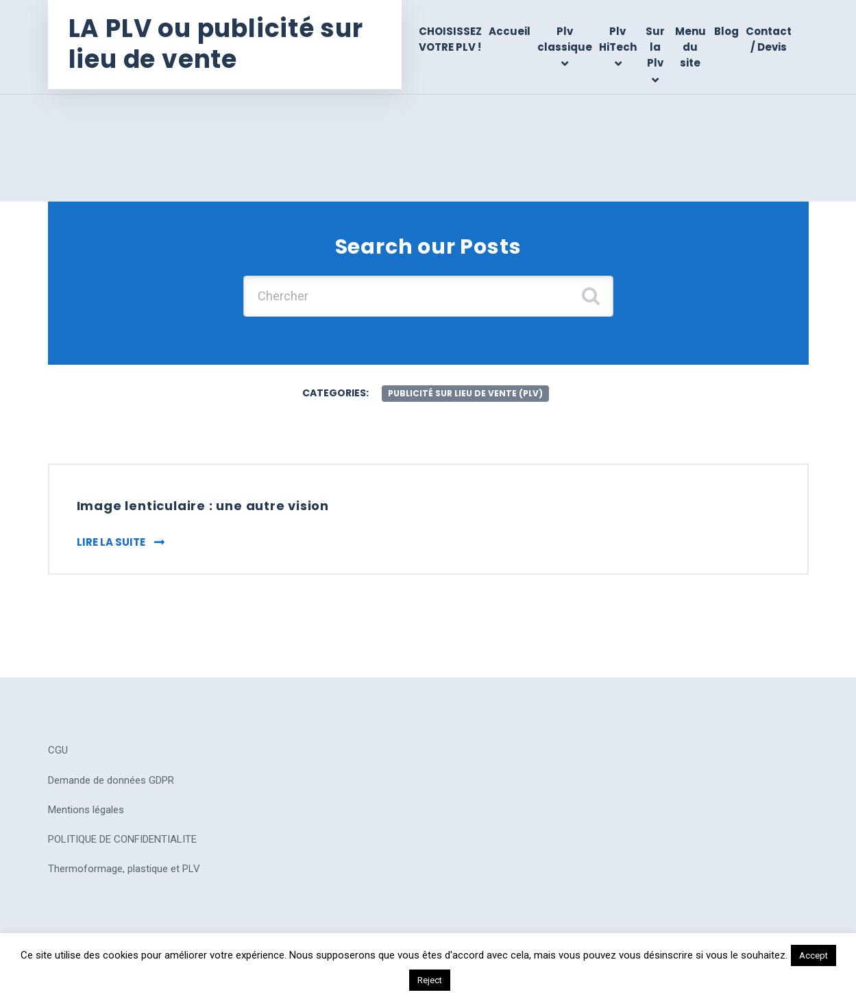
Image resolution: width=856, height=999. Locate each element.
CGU (58, 750)
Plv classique (564, 39)
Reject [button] (429, 980)
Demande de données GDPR (111, 780)
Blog (726, 31)
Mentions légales (86, 810)
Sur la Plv (655, 47)
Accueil (509, 31)
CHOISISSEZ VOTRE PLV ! (450, 39)
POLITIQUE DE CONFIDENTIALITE (122, 839)
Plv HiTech (618, 39)
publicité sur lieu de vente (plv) (465, 393)
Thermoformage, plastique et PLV (124, 869)
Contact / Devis (769, 39)
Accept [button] (813, 955)
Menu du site (690, 47)
